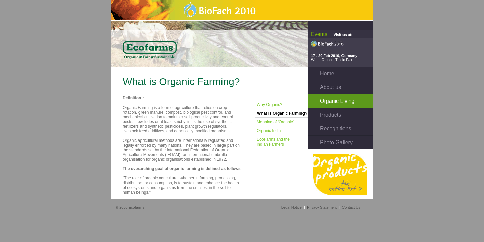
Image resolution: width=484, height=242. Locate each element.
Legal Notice (291, 207)
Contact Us (351, 207)
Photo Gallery (336, 142)
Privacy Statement (322, 207)
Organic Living (337, 101)
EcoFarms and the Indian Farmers (273, 142)
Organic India (269, 130)
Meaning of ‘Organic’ (275, 122)
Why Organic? (269, 104)
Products (330, 115)
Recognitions (335, 128)
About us (330, 87)
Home (327, 73)
